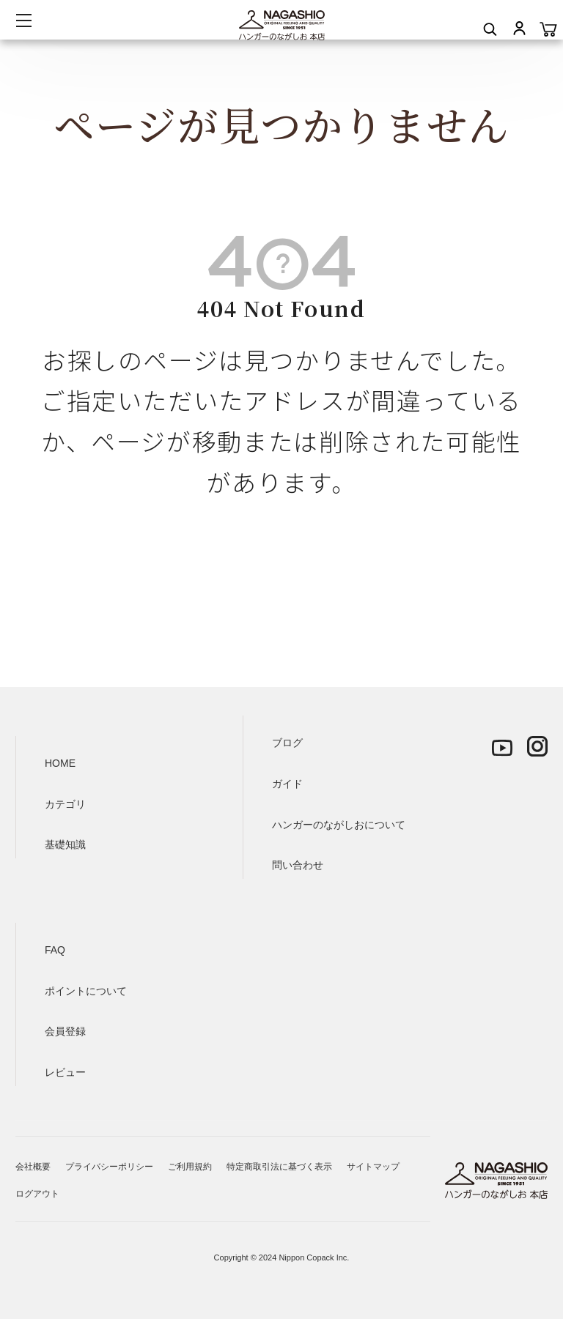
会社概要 (33, 1167)
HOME (60, 763)
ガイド (287, 783)
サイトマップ (373, 1167)
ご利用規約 (190, 1167)
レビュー (65, 1072)
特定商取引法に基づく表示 (279, 1167)
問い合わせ (297, 865)
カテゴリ (65, 804)
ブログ (287, 742)
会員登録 (65, 1031)
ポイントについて (86, 991)
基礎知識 (65, 844)
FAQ (55, 950)
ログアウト (37, 1194)
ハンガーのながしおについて (338, 825)
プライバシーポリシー (109, 1167)
